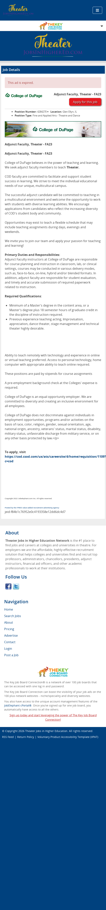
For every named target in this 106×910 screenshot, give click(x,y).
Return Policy (25, 737)
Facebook (8, 586)
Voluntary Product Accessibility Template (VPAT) (67, 737)
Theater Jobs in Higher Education (46, 731)
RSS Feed (8, 737)
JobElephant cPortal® (18, 705)
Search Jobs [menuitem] (12, 616)
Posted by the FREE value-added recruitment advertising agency (32, 508)
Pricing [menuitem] (9, 629)
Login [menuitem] (8, 648)
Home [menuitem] (8, 609)
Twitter (16, 586)
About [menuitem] (8, 622)
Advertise (11, 635)
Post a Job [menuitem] (11, 655)
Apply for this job (85, 102)
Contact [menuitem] (9, 642)
